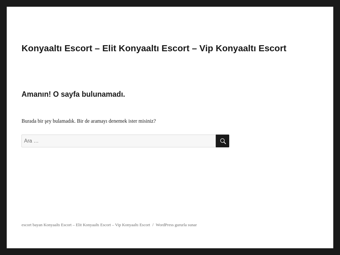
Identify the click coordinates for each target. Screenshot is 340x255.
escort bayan (31, 224)
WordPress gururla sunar (176, 224)
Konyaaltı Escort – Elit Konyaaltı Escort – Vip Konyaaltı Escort (153, 48)
